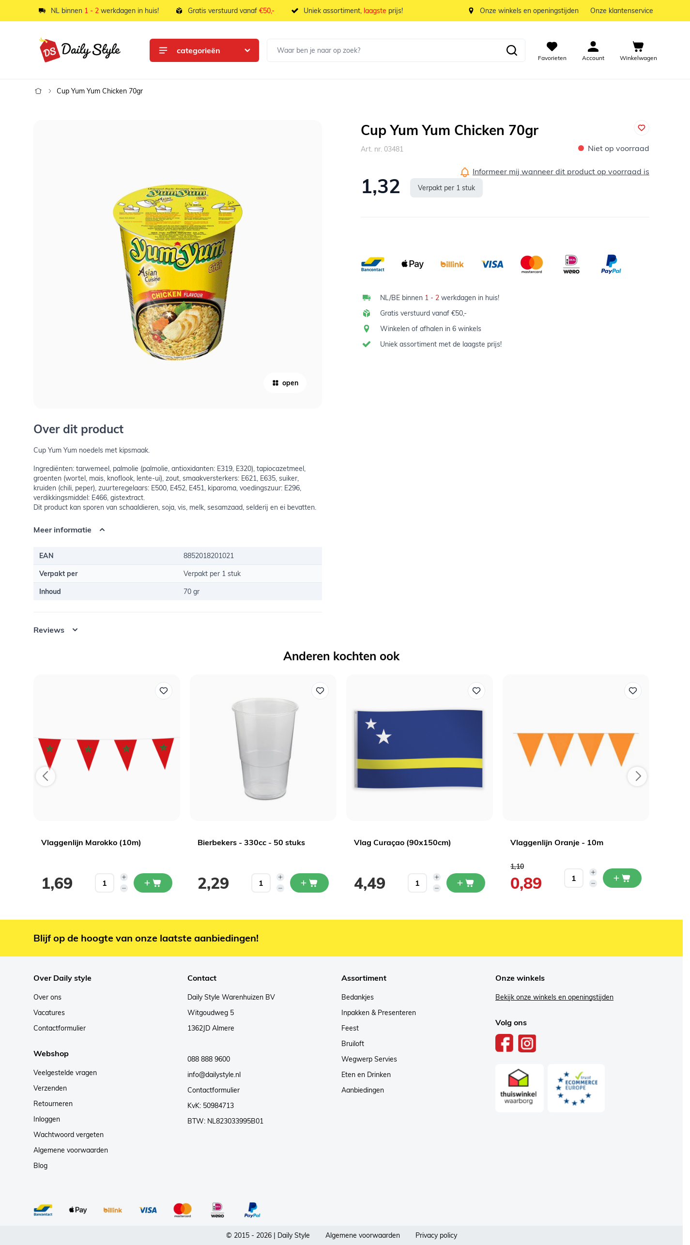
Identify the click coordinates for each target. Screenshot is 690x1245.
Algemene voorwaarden (70, 1150)
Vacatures (49, 1012)
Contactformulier (59, 1028)
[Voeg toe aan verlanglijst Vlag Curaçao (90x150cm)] (476, 690)
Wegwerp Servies (369, 1059)
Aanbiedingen (362, 1090)
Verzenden (50, 1088)
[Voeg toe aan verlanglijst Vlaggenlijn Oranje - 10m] (633, 690)
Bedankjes (357, 997)
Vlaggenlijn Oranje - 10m (556, 842)
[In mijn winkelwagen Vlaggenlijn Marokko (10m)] (153, 883)
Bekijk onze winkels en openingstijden (554, 997)
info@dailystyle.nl (214, 1074)
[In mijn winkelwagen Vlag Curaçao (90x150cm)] (465, 883)
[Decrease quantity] (124, 888)
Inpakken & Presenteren (378, 1012)
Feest (350, 1028)
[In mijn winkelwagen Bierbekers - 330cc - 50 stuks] (309, 883)
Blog (40, 1165)
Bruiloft (352, 1043)
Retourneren (53, 1103)
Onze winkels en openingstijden (529, 10)
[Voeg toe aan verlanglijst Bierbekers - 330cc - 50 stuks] (320, 690)
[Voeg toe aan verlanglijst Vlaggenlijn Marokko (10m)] (163, 690)
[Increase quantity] (124, 877)
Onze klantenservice (621, 10)
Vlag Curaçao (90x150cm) (402, 842)
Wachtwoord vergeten (68, 1134)
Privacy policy (436, 1235)
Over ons (47, 997)
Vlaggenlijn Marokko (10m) (91, 842)
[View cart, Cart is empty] (638, 50)
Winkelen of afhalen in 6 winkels (430, 328)
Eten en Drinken (366, 1074)
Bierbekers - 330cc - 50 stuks (251, 842)
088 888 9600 (208, 1059)
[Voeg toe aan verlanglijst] (641, 128)
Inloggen (46, 1119)
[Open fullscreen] (177, 264)
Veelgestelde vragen (65, 1072)
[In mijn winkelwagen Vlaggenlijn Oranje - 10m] (622, 878)
